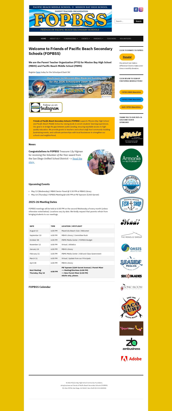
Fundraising (70, 38)
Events (85, 38)
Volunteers (125, 38)
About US (54, 38)
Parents (98, 38)
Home (43, 38)
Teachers (111, 38)
